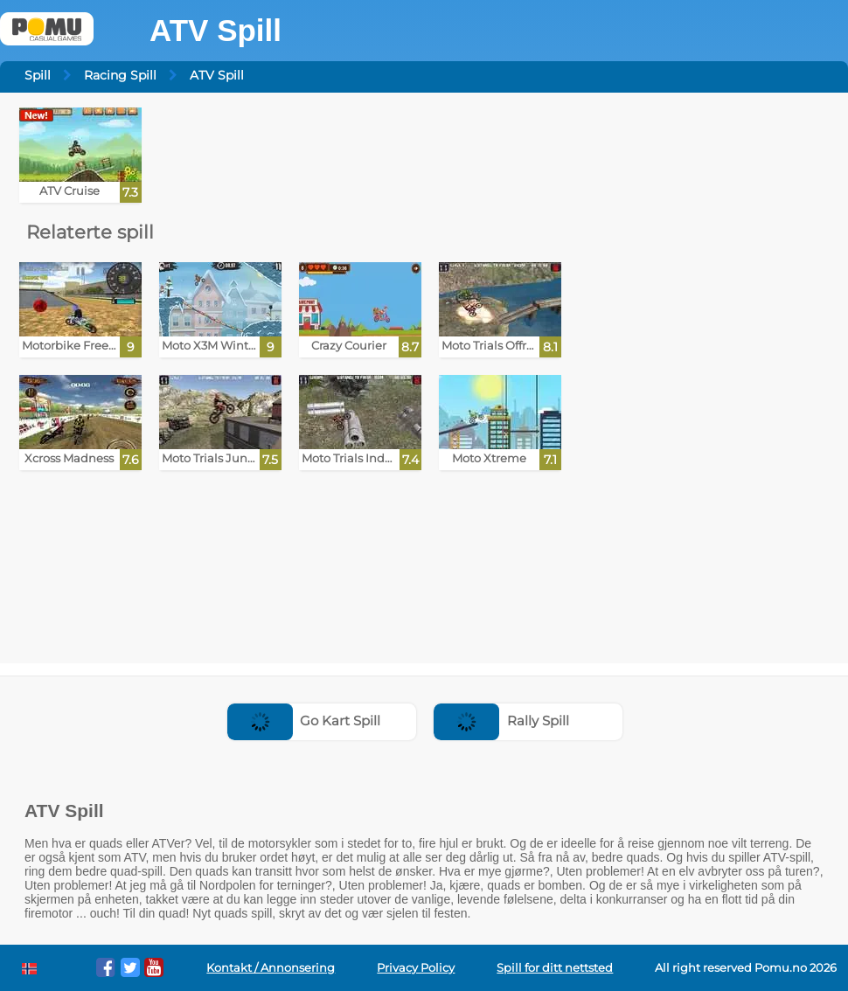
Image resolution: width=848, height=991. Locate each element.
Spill (37, 75)
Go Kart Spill (304, 720)
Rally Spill (501, 720)
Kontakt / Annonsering (270, 967)
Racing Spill (120, 75)
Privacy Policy (416, 967)
